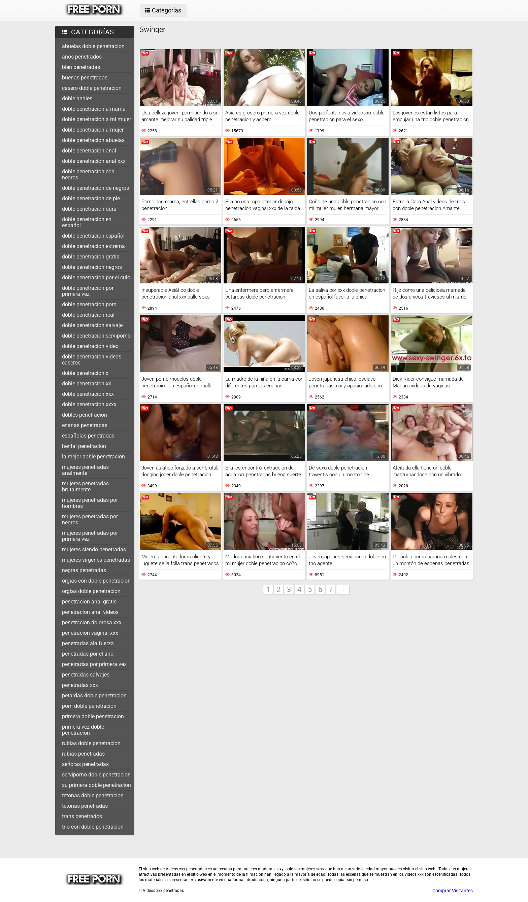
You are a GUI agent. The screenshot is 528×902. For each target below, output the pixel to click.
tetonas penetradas (85, 806)
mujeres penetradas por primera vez (90, 536)
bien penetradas (81, 67)
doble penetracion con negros (88, 174)
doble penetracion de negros (95, 188)
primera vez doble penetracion (83, 730)
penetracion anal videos (90, 612)
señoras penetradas (85, 764)
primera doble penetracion (93, 716)
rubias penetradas (83, 754)
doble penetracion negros (92, 267)
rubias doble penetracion (91, 743)
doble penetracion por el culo (96, 277)
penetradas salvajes (85, 674)
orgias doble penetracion (91, 591)
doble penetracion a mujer (93, 130)
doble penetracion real (88, 315)
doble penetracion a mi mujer (96, 119)
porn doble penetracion (89, 706)
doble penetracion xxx (88, 394)
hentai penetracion (84, 446)
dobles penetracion (84, 415)
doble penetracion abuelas (93, 140)
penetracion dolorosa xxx (92, 622)
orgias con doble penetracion (96, 581)
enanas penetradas (84, 425)
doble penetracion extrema (93, 246)
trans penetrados (82, 816)
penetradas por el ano (87, 654)
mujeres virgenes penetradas (96, 560)
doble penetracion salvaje (92, 325)
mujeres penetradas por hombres (90, 503)
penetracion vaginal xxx (90, 633)
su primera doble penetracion (96, 785)
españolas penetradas (88, 435)
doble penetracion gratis (90, 256)
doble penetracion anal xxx (94, 161)
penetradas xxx (80, 685)
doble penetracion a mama (94, 109)
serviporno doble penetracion (96, 774)
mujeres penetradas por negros (90, 519)
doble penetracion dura (89, 209)
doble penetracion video (90, 346)
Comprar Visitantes (452, 890)
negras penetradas (84, 570)
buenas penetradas (84, 77)
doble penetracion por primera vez (87, 291)
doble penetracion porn (89, 304)
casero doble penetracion (92, 88)
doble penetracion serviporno (96, 336)
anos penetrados (82, 57)
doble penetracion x (85, 373)
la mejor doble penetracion (93, 456)
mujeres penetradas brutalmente (85, 486)
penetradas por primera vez (94, 664)
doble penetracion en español (86, 222)
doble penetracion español (93, 236)
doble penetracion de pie (91, 198)
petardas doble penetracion (94, 695)
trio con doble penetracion (93, 827)
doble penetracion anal (89, 150)
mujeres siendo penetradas (94, 549)
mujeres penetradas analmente (85, 470)
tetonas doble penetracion (93, 795)
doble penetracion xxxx (89, 404)
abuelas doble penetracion (93, 46)
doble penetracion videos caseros (91, 359)
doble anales (77, 98)
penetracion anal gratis (89, 601)
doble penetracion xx (86, 383)
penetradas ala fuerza (88, 643)
